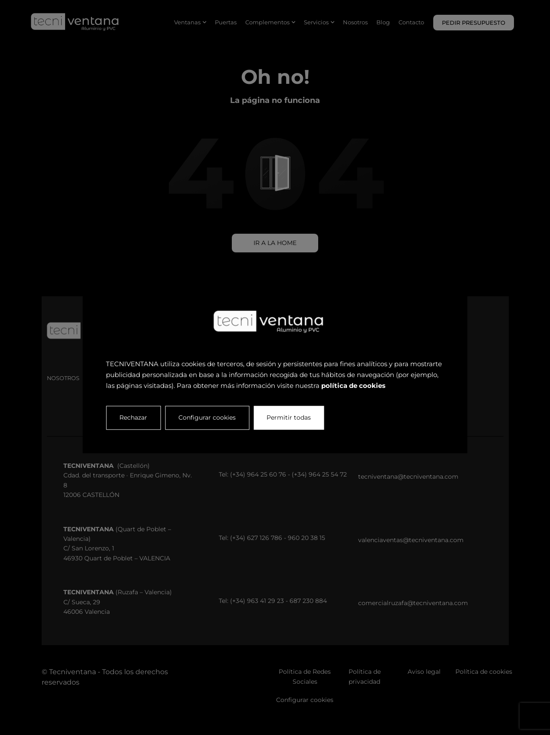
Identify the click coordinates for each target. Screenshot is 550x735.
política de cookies (353, 385)
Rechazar (133, 418)
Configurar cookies (207, 418)
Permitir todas (289, 418)
